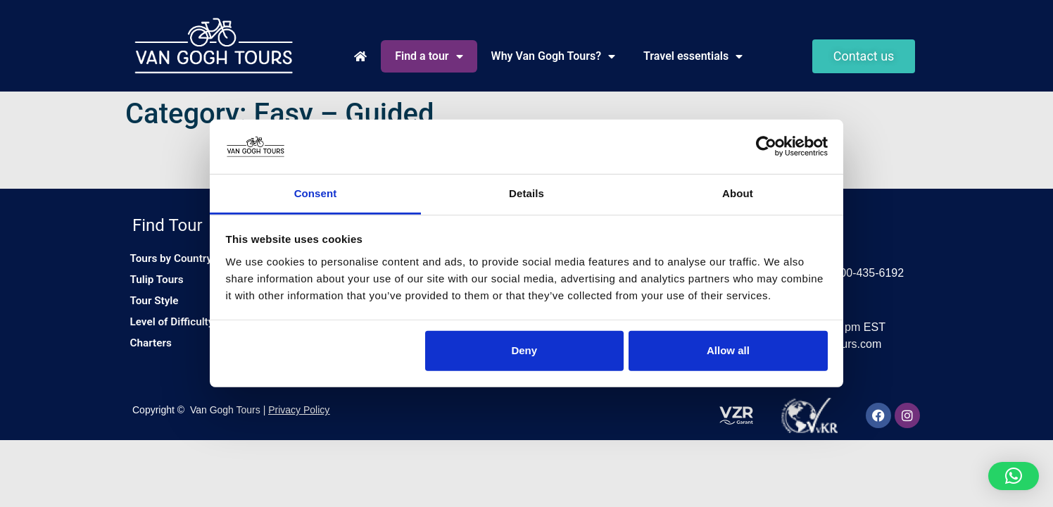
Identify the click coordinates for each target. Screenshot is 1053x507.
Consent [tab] (315, 193)
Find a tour (428, 56)
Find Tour (167, 225)
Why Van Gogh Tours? (553, 56)
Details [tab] (526, 193)
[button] (1013, 476)
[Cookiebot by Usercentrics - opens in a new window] (766, 146)
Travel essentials (693, 56)
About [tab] (737, 193)
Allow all (728, 350)
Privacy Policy (298, 411)
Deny (524, 350)
